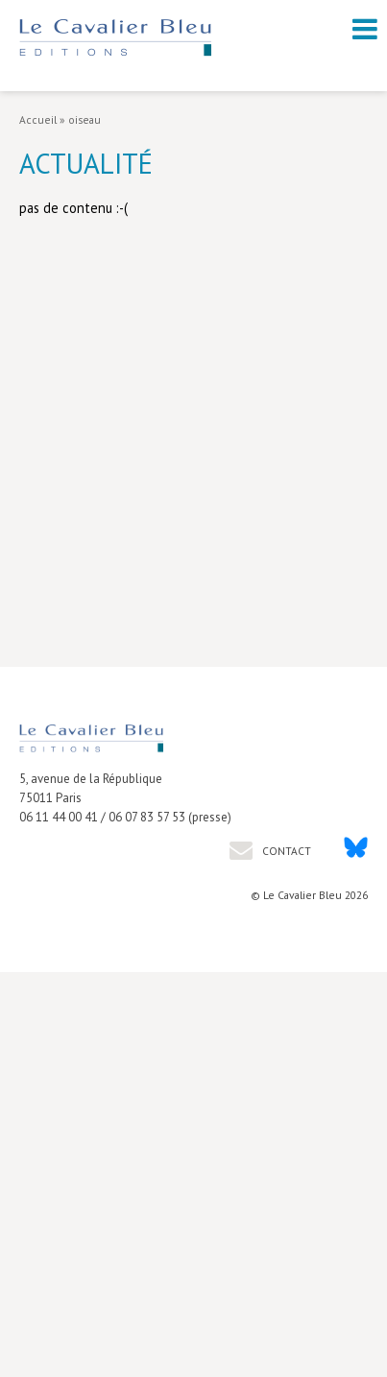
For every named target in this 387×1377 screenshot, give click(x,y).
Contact (285, 850)
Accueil (38, 119)
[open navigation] (364, 28)
